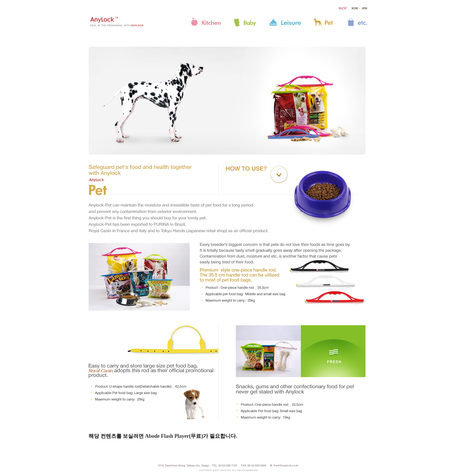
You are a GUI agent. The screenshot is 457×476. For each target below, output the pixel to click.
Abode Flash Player (167, 436)
